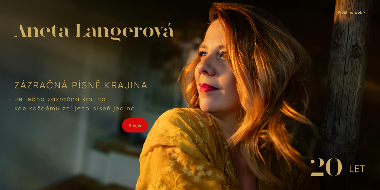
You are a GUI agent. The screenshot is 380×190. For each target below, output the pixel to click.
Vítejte (135, 125)
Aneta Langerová (94, 31)
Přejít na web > (351, 12)
